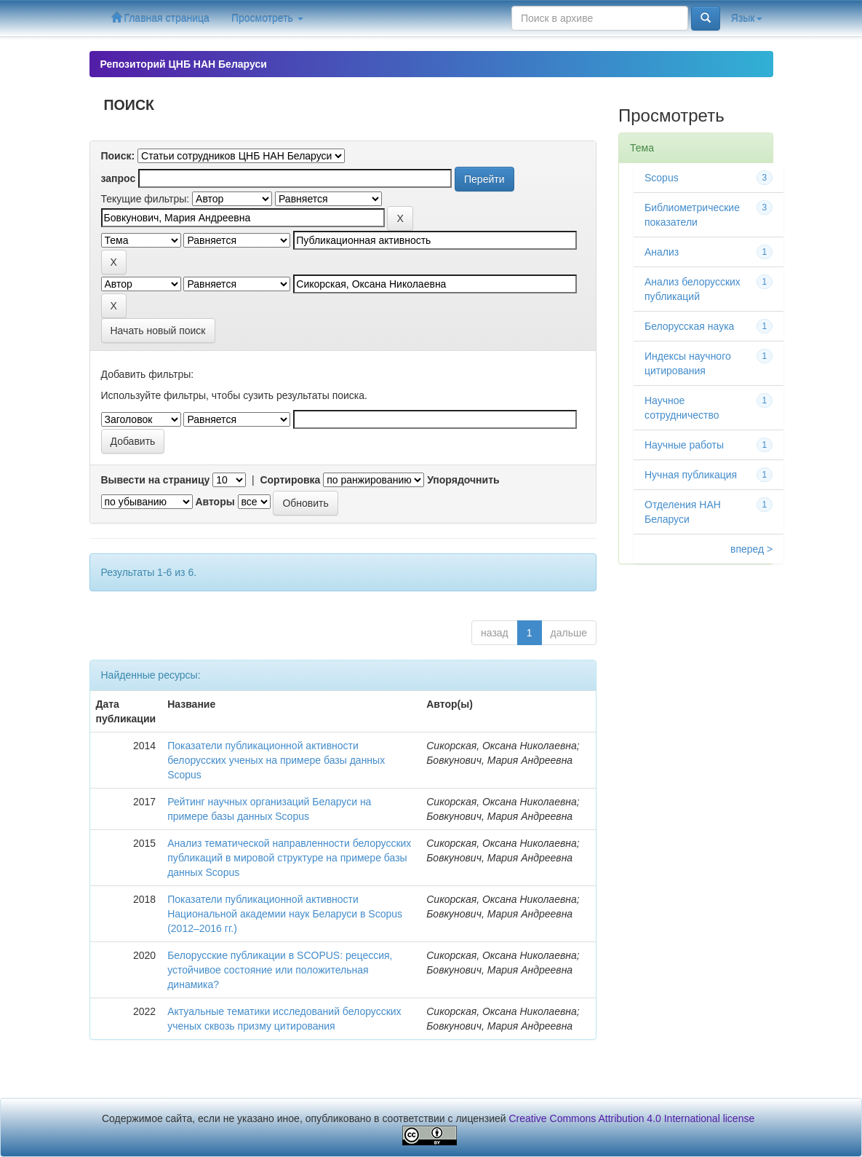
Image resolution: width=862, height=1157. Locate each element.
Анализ (661, 252)
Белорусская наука (689, 326)
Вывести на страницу (155, 480)
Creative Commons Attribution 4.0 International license (632, 1118)
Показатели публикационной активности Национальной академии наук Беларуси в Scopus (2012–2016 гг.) (284, 913)
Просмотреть (267, 18)
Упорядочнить (463, 480)
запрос (118, 178)
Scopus (661, 177)
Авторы (214, 502)
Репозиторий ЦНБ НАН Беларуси (183, 64)
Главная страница (160, 18)
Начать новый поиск (158, 330)
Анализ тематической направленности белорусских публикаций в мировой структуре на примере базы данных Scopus (289, 857)
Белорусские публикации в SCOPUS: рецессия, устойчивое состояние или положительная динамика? (279, 969)
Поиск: (118, 156)
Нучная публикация (690, 475)
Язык (746, 18)
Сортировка (290, 480)
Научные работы (684, 445)
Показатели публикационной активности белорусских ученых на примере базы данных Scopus (276, 760)
